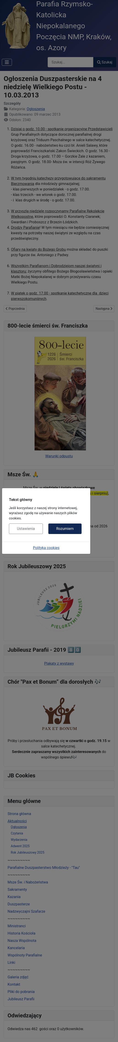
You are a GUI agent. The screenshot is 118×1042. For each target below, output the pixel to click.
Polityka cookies (46, 548)
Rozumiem (65, 528)
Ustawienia (26, 528)
